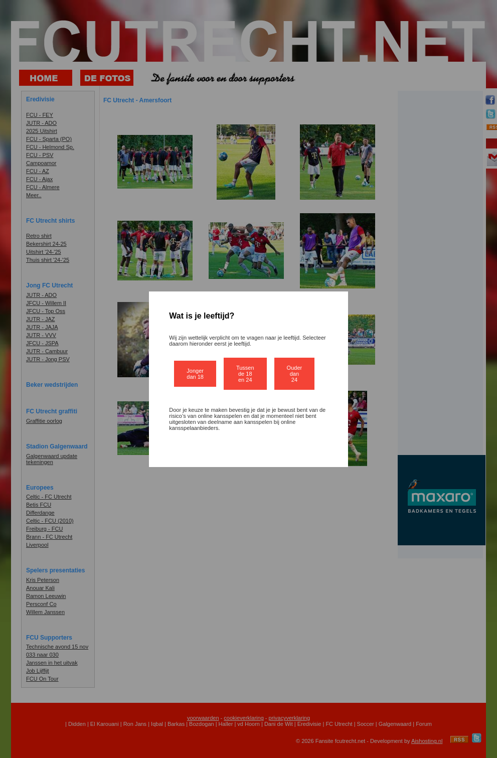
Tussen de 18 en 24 (245, 374)
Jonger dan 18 (195, 374)
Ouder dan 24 (294, 374)
